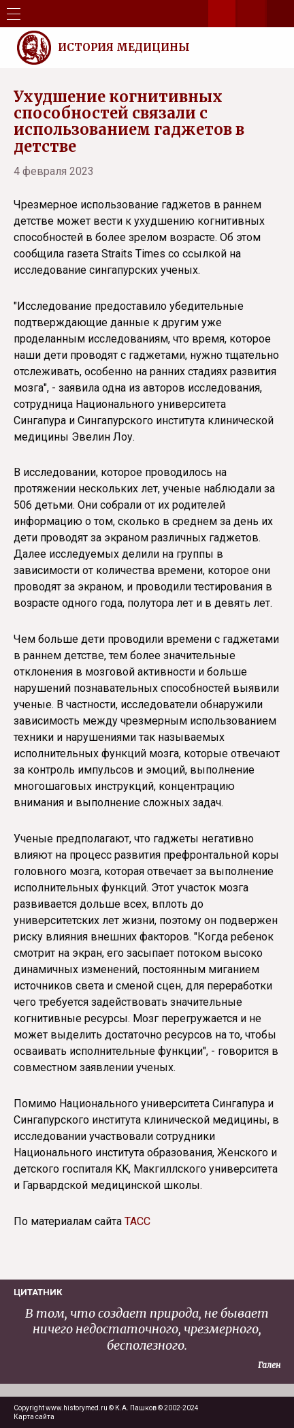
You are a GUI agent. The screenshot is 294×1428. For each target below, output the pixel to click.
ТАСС (137, 1221)
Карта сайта (34, 1417)
